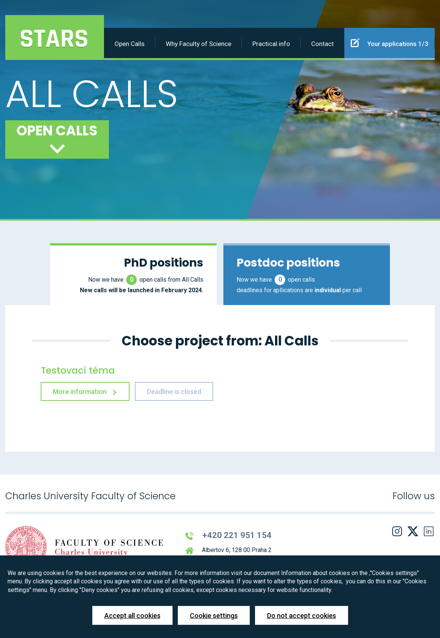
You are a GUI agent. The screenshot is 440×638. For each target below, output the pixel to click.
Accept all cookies (132, 616)
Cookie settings (214, 616)
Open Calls (130, 44)
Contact (322, 44)
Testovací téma (78, 370)
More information (85, 392)
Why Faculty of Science (198, 44)
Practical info (271, 44)
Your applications (389, 42)
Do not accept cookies (301, 616)
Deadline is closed (174, 392)
